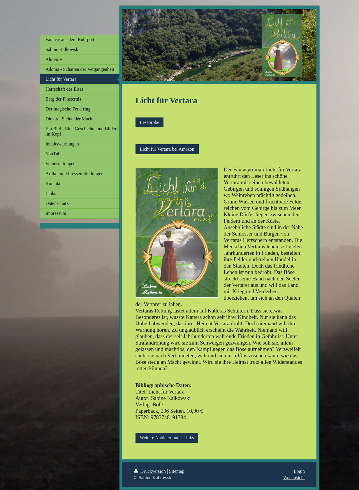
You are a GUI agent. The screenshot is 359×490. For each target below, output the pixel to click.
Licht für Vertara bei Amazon (167, 149)
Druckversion (150, 471)
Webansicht (294, 477)
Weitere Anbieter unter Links (167, 437)
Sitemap (176, 471)
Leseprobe (149, 122)
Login (299, 471)
